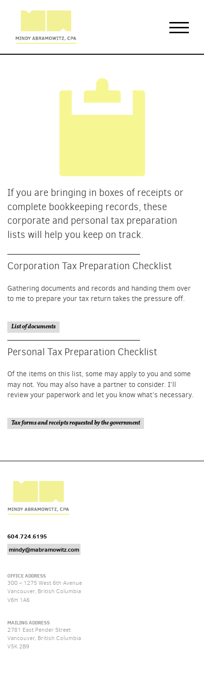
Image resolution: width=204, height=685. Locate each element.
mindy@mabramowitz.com (44, 549)
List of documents (33, 327)
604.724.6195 (27, 536)
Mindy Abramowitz (46, 27)
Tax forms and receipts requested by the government (75, 423)
